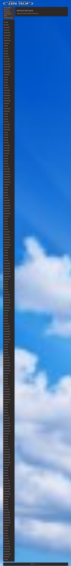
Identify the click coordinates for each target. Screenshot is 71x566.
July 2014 (6, 313)
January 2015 (6, 297)
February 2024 (7, 90)
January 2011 (6, 420)
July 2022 (6, 113)
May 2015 (6, 286)
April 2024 (6, 85)
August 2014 (6, 310)
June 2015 (6, 284)
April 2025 (6, 53)
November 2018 (7, 176)
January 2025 (6, 61)
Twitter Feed (66, 3)
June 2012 (6, 378)
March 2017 (6, 229)
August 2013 (6, 341)
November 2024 (7, 66)
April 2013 (6, 352)
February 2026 (7, 27)
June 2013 (6, 347)
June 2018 (6, 189)
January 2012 (6, 391)
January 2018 (6, 203)
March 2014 (6, 323)
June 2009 (6, 470)
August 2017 (6, 216)
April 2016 (6, 258)
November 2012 (7, 365)
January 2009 (6, 483)
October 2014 (6, 305)
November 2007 (7, 520)
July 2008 (6, 499)
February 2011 (7, 417)
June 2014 (6, 315)
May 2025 (6, 51)
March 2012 (6, 386)
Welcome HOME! (64, 3)
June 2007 (6, 530)
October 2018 (6, 179)
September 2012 (7, 370)
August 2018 (6, 184)
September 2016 (7, 244)
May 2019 (6, 161)
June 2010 (6, 438)
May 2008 (6, 504)
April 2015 (6, 289)
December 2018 (7, 174)
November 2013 (7, 334)
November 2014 (7, 302)
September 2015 (7, 276)
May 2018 (6, 192)
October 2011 (6, 396)
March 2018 (6, 197)
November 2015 (7, 271)
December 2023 (7, 95)
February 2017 (7, 231)
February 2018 (7, 200)
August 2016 (6, 247)
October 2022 (6, 111)
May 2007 (6, 533)
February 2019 (7, 168)
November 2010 (7, 425)
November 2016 (7, 239)
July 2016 (6, 250)
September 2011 (7, 399)
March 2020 (6, 142)
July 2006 (6, 559)
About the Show (52, 3)
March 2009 (6, 478)
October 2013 (6, 336)
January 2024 (6, 92)
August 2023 (6, 103)
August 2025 (6, 43)
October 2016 (6, 242)
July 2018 (6, 187)
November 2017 (7, 208)
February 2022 (7, 124)
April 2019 (6, 163)
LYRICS (55, 3)
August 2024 (6, 74)
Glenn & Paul (61, 3)
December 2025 (7, 32)
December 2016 (7, 237)
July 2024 (6, 77)
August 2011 (6, 402)
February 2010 (7, 449)
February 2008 (7, 512)
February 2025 (7, 58)
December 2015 (7, 268)
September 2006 (7, 554)
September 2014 (7, 307)
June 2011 (6, 407)
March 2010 (6, 446)
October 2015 (6, 273)
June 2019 (6, 158)
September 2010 (7, 431)
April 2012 (6, 383)
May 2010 (6, 441)
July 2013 (6, 344)
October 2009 (6, 459)
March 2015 (6, 292)
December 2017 (7, 205)
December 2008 (7, 486)
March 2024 (6, 87)
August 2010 (6, 433)
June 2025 (6, 48)
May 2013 (6, 349)
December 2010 (7, 423)
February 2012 (7, 389)
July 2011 (6, 404)
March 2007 (6, 538)
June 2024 (6, 79)
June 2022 (6, 116)
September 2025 (7, 40)
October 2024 (6, 69)
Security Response (57, 3)
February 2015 (7, 294)
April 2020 (6, 140)
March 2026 (6, 24)
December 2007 (7, 517)
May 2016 (6, 255)
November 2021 (7, 129)
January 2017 (6, 234)
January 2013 (6, 360)
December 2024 (7, 64)
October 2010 (6, 428)
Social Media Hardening (59, 3)
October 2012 (6, 368)
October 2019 (6, 150)
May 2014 (6, 318)
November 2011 (7, 394)
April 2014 (6, 320)
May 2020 (6, 137)
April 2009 (6, 475)
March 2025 (6, 56)
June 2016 (6, 252)
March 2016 (6, 260)
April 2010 (6, 444)
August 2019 (6, 153)
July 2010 (6, 436)
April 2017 (6, 226)
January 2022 (6, 127)
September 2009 (7, 462)
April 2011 (6, 412)
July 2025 (6, 45)
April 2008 (6, 507)
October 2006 (6, 551)
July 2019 (6, 155)
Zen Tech (32, 564)
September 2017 (7, 213)
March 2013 (6, 355)
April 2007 (6, 535)
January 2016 (6, 265)
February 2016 (7, 263)
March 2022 (6, 121)
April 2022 (6, 119)
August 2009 (6, 465)
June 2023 (6, 106)
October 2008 (6, 491)
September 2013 (7, 339)
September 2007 (7, 522)
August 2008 (6, 496)
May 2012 (6, 381)
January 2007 (6, 543)
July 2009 (6, 467)
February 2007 (7, 541)
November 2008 (7, 488)
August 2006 (6, 556)
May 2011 (6, 410)
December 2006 (7, 546)
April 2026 (6, 22)
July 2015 (6, 281)
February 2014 (7, 326)
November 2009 (7, 457)
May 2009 (6, 472)
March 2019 (6, 166)
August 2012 (6, 373)
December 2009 (7, 454)
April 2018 (6, 195)
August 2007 (6, 525)
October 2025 (6, 37)
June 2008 (6, 501)
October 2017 (6, 210)
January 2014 (6, 328)
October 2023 (6, 98)
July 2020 (6, 132)
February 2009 (7, 480)
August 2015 (6, 279)
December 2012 (7, 362)
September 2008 (7, 493)
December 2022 (7, 108)
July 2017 (6, 218)
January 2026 (6, 30)
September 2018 (7, 182)
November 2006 (7, 548)
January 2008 (6, 514)
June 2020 (6, 134)
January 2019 (6, 171)
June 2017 (6, 221)
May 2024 (6, 82)
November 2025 (7, 35)
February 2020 (7, 145)
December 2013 (7, 331)
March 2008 (6, 509)
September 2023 (7, 100)
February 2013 (7, 357)
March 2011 (6, 415)
